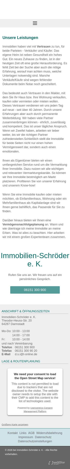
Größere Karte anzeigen (15, 424)
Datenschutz (43, 437)
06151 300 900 (35, 290)
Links (22, 433)
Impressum (25, 437)
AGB (31, 433)
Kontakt (13, 433)
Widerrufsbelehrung (49, 433)
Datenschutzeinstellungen (35, 441)
